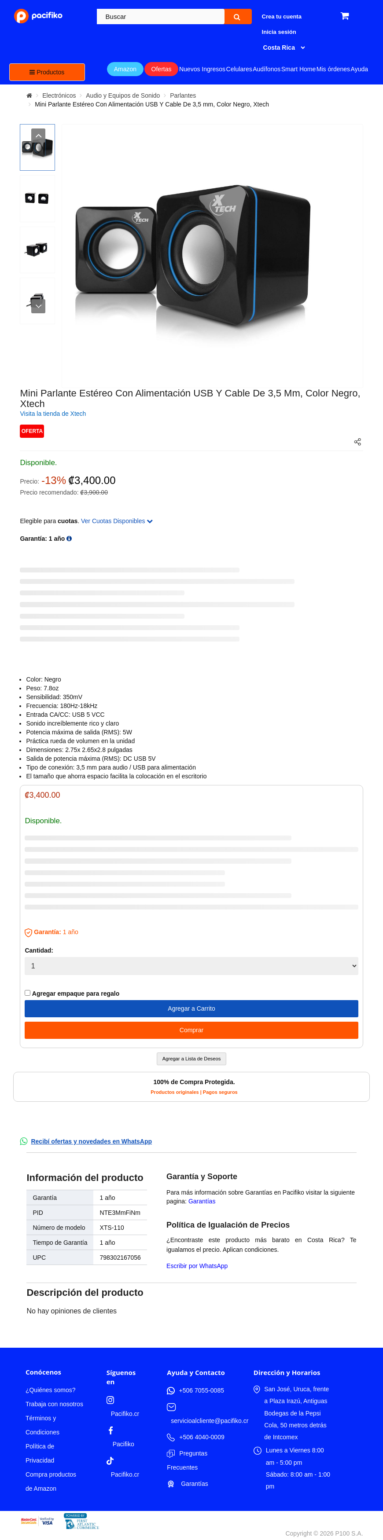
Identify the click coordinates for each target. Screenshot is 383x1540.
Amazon (125, 69)
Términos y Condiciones (42, 1425)
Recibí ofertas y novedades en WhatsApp (91, 1141)
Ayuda (359, 69)
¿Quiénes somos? (51, 1389)
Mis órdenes (333, 69)
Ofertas (161, 69)
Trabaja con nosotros (54, 1404)
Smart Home (298, 69)
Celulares (239, 69)
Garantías (201, 1201)
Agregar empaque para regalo (72, 993)
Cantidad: (39, 950)
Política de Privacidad (40, 1453)
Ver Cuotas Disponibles (117, 520)
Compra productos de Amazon (51, 1481)
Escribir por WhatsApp (197, 1265)
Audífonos (266, 69)
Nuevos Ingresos (202, 69)
